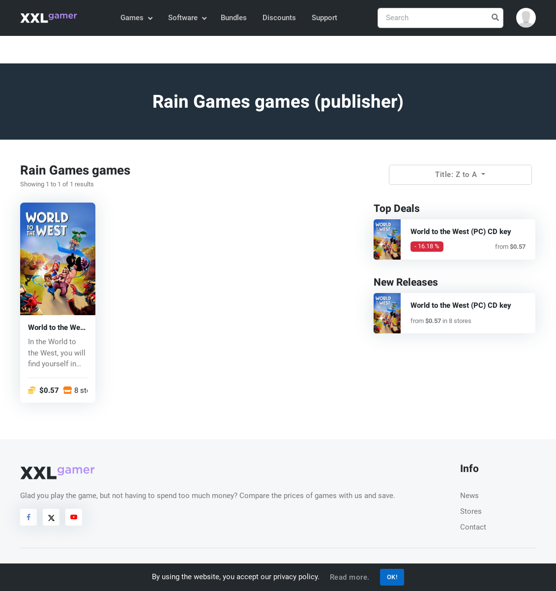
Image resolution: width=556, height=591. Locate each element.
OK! (392, 577)
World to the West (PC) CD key (57, 327)
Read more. (350, 577)
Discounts (279, 17)
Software (186, 17)
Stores (471, 511)
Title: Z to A (457, 174)
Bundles (234, 17)
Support (324, 17)
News (469, 495)
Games (135, 17)
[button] (526, 18)
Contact (473, 527)
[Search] (440, 18)
